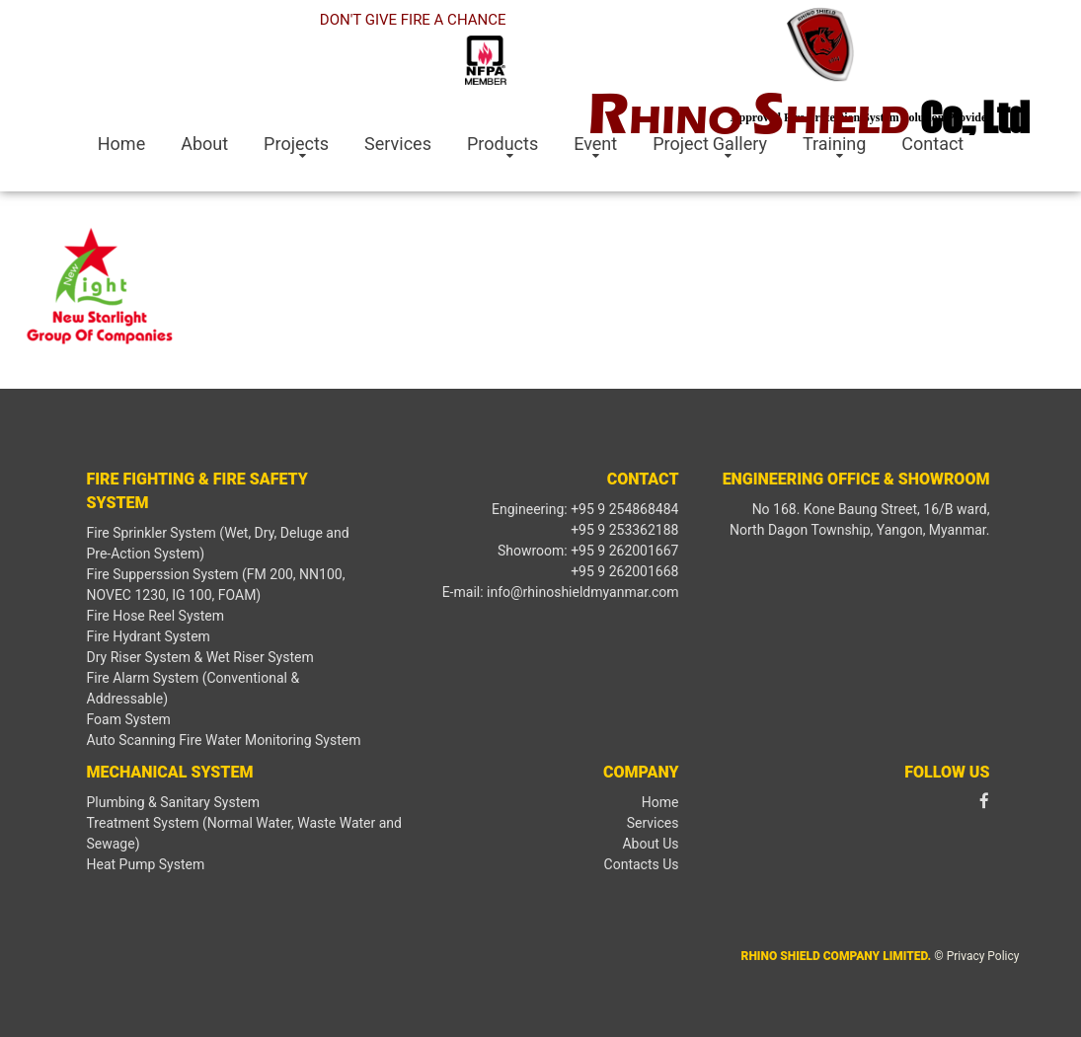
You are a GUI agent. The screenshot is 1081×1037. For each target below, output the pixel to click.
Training (834, 143)
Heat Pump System (146, 864)
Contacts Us (641, 864)
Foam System (129, 719)
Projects (296, 143)
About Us (650, 844)
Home (121, 143)
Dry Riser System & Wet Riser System (200, 657)
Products (502, 143)
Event (595, 143)
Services (397, 143)
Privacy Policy (983, 956)
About (204, 143)
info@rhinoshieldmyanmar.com (582, 592)
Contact (932, 143)
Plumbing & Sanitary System (173, 802)
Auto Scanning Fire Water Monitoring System (224, 740)
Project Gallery (710, 143)
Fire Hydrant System (148, 636)
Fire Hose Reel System (156, 616)
